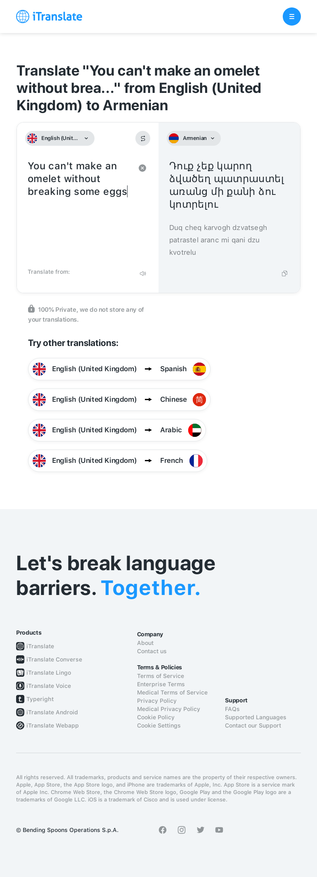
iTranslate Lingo (48, 672)
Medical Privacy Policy (168, 709)
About (145, 643)
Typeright (40, 699)
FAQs (232, 709)
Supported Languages (255, 717)
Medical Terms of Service (172, 692)
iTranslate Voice (48, 686)
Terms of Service (160, 676)
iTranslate (40, 646)
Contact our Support (253, 725)
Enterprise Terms (161, 684)
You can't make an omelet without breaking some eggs (79, 211)
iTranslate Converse (54, 659)
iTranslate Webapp (52, 725)
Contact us (152, 651)
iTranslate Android (52, 712)
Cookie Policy (156, 717)
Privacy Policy (157, 700)
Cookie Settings (159, 725)
